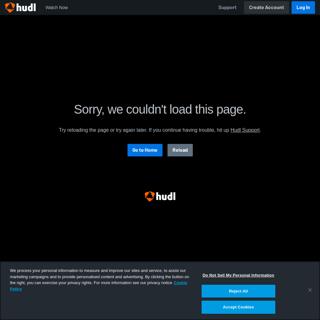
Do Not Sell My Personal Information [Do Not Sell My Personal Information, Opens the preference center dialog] (238, 275)
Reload (180, 150)
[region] (160, 290)
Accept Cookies (238, 307)
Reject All (238, 291)
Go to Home (145, 150)
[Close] (310, 290)
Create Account (266, 7)
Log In (303, 7)
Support (227, 7)
